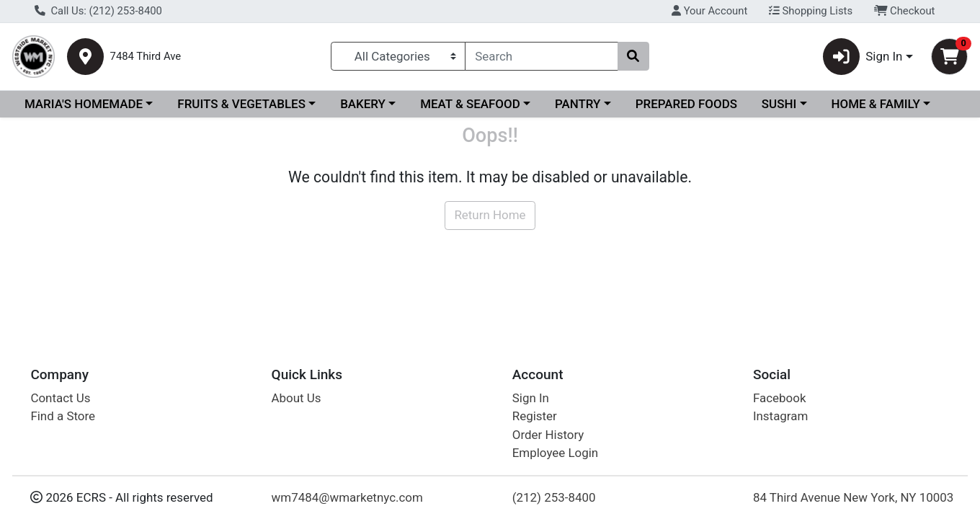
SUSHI (779, 104)
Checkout (904, 10)
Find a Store (62, 416)
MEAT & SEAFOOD (470, 104)
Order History (548, 434)
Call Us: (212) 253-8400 (98, 10)
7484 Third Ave (146, 56)
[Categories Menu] (398, 56)
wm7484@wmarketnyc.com (347, 497)
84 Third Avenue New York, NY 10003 (853, 497)
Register (534, 416)
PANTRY (577, 104)
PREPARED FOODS (686, 104)
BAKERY (363, 104)
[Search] (541, 56)
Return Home (489, 215)
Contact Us (60, 398)
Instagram (780, 416)
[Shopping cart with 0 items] (949, 56)
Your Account (709, 10)
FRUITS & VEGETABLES (241, 104)
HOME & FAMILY (875, 104)
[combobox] (541, 56)
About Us (296, 398)
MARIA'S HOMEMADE (83, 104)
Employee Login (555, 452)
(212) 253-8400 (554, 497)
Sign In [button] (863, 56)
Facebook (779, 398)
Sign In (530, 398)
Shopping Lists (810, 10)
